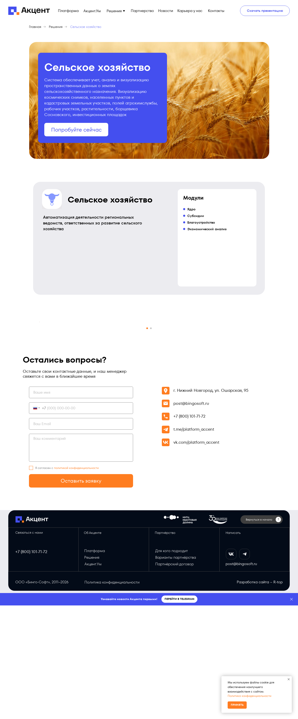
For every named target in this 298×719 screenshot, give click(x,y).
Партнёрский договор (174, 677)
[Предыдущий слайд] (39, 379)
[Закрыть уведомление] (289, 679)
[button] (123, 10)
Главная (35, 27)
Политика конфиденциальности (249, 696)
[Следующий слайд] (259, 379)
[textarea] (81, 561)
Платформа (94, 664)
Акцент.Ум (93, 677)
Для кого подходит (171, 664)
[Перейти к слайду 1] (147, 442)
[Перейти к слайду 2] (151, 442)
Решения (55, 27)
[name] (81, 506)
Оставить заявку (81, 594)
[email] (81, 537)
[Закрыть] (291, 713)
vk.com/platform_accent (196, 556)
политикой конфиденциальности (76, 581)
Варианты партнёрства (175, 670)
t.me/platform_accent (193, 543)
